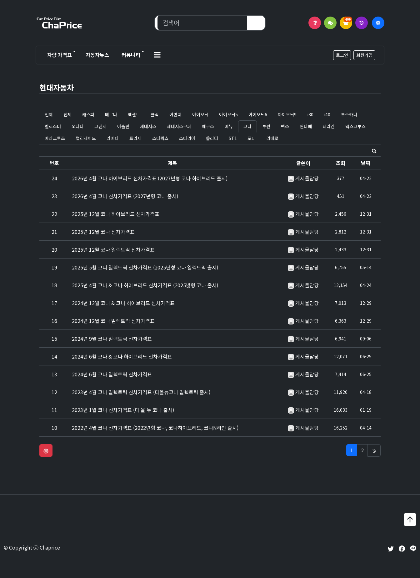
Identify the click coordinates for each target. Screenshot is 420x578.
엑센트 (134, 114)
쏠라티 (212, 138)
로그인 (342, 55)
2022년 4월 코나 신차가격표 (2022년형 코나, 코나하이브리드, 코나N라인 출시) (155, 427)
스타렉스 (160, 138)
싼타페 (306, 126)
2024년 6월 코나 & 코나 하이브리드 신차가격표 (122, 356)
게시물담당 (307, 178)
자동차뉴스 (97, 54)
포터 (252, 138)
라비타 (113, 138)
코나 (247, 126)
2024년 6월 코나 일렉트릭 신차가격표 (112, 374)
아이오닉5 (228, 114)
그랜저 (100, 126)
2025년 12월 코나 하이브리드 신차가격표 (115, 214)
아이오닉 (200, 114)
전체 (49, 114)
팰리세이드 (86, 138)
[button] (157, 55)
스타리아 (187, 138)
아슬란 (123, 126)
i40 (327, 114)
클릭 (155, 114)
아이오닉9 (287, 114)
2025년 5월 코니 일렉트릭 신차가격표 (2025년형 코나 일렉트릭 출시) (145, 267)
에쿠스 (208, 126)
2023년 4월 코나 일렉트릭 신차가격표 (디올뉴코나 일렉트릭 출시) (141, 392)
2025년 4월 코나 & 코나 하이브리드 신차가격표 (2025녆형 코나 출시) (145, 285)
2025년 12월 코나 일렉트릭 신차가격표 (113, 249)
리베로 (272, 138)
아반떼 (175, 114)
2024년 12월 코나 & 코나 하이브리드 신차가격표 (123, 303)
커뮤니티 (131, 54)
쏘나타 (78, 126)
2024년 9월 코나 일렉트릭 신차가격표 (112, 338)
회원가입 (364, 55)
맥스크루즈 (355, 126)
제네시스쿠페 (179, 126)
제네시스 (148, 126)
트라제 (135, 138)
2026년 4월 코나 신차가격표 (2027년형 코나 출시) (125, 196)
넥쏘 (285, 126)
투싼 (266, 126)
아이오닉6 (257, 114)
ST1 (233, 138)
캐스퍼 (88, 114)
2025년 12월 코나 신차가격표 (103, 231)
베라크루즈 (55, 138)
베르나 (111, 114)
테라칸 (328, 126)
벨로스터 (53, 126)
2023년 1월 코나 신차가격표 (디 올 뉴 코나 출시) (123, 410)
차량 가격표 (59, 54)
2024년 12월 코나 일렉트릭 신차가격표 (113, 320)
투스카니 (349, 114)
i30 (310, 114)
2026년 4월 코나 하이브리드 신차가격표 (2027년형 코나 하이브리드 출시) (150, 178)
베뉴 (229, 126)
